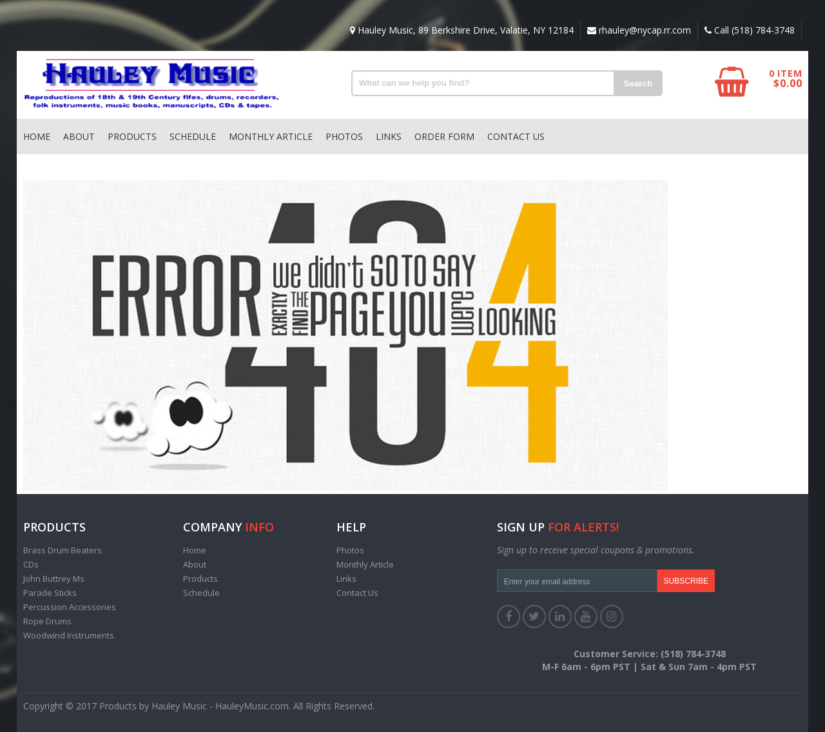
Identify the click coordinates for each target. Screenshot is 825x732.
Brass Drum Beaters (62, 550)
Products (132, 136)
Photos (344, 136)
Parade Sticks (50, 592)
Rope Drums (47, 621)
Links (389, 136)
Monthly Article (271, 136)
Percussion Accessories (69, 607)
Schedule (193, 136)
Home (36, 136)
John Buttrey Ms (53, 578)
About (79, 136)
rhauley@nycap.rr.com (639, 30)
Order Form (444, 136)
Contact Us (516, 136)
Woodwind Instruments (68, 635)
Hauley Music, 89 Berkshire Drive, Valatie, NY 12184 (462, 30)
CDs (31, 564)
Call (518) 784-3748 (749, 30)
